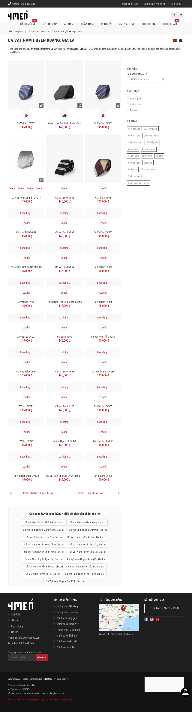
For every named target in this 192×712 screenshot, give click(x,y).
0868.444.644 (28, 3)
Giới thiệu (176, 3)
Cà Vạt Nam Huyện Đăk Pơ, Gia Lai (86, 566)
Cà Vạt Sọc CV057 (26, 301)
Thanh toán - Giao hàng (68, 629)
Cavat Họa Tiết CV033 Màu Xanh (65, 301)
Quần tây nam (152, 142)
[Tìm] (163, 79)
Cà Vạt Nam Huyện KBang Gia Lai (66, 31)
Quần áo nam (134, 176)
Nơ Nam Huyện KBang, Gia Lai (91, 493)
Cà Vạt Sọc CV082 (26, 123)
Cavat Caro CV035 (103, 475)
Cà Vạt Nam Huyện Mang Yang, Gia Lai (43, 529)
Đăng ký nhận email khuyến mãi (28, 656)
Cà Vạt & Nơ (136, 98)
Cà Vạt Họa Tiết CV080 (103, 336)
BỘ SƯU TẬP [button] (50, 24)
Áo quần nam (134, 128)
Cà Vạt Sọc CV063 (103, 232)
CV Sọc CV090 (64, 336)
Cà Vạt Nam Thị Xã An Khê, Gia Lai (85, 537)
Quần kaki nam (151, 135)
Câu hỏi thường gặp (66, 618)
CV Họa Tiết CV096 (103, 441)
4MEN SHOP (47, 679)
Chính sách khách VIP (67, 623)
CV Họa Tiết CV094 (26, 371)
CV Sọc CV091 (26, 441)
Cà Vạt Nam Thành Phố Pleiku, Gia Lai (44, 522)
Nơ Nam (134, 110)
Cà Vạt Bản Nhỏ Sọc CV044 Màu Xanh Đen (64, 475)
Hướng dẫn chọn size (67, 612)
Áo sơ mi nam (151, 128)
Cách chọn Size (130, 3)
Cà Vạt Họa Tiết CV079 (64, 441)
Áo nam (159, 156)
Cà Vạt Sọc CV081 (103, 123)
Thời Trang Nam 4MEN (164, 608)
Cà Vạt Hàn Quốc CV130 (26, 475)
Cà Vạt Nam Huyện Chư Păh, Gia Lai (88, 529)
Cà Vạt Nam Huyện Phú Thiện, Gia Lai (84, 573)
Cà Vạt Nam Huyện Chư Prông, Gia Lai (44, 551)
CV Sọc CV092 (26, 406)
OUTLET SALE (170, 22)
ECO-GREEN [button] (148, 24)
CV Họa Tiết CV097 (26, 232)
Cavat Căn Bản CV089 (103, 371)
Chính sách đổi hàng (66, 635)
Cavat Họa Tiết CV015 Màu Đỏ (26, 267)
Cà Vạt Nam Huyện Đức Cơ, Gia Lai (87, 544)
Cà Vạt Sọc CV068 (103, 301)
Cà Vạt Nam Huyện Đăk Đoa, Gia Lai (44, 566)
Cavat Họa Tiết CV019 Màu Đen (64, 123)
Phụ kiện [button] (106, 24)
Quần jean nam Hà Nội (138, 183)
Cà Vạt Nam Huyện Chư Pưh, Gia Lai (65, 581)
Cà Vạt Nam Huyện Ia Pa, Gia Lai (43, 573)
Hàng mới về (28, 22)
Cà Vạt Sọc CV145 (64, 406)
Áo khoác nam (148, 149)
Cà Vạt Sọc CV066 (64, 197)
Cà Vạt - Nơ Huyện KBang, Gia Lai (37, 493)
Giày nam (148, 162)
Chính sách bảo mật (66, 641)
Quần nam (147, 156)
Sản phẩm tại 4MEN (147, 77)
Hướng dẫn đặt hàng (67, 606)
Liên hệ (15, 620)
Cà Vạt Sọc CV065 (103, 267)
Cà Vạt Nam (135, 104)
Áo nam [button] (69, 24)
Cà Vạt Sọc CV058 (64, 371)
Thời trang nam (16, 31)
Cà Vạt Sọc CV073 (26, 336)
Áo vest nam (134, 135)
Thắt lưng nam (148, 169)
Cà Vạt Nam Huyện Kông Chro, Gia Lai (44, 544)
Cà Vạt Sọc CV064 (64, 232)
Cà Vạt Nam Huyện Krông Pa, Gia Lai (86, 559)
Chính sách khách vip (155, 3)
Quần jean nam (135, 142)
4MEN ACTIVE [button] (126, 24)
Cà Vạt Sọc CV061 (64, 267)
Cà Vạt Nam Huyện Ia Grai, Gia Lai (44, 537)
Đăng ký (42, 657)
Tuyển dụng (17, 626)
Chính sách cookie (65, 647)
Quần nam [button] (87, 24)
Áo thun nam (134, 162)
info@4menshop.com (29, 637)
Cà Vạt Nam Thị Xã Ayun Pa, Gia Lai (43, 559)
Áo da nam (133, 149)
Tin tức (14, 632)
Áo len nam (133, 156)
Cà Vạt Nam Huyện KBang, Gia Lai (87, 522)
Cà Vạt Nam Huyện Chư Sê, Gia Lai (87, 551)
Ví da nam (132, 169)
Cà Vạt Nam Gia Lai (37, 31)
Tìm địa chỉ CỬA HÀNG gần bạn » (116, 634)
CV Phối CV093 (103, 197)
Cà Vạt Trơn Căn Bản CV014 (26, 197)
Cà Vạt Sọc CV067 (103, 406)
